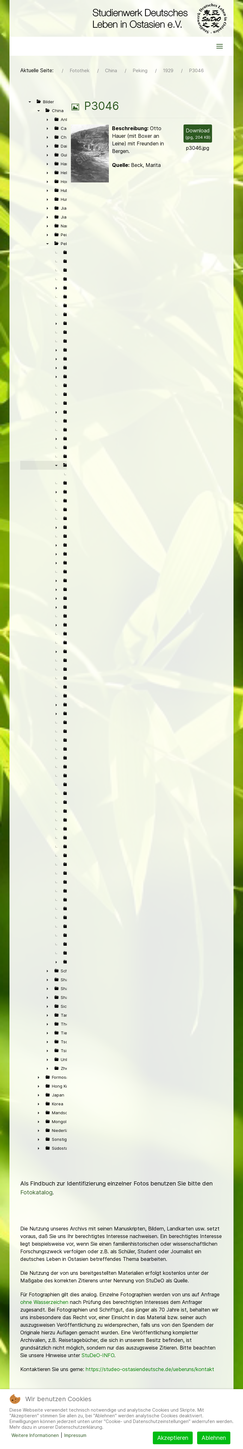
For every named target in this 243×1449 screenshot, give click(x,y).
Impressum (75, 1435)
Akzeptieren (172, 1437)
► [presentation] (47, 119)
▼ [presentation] (29, 101)
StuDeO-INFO (98, 1355)
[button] (219, 46)
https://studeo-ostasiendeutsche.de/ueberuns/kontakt (150, 1369)
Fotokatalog (36, 1192)
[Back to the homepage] (158, 18)
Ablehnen (214, 1437)
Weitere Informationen (35, 1435)
